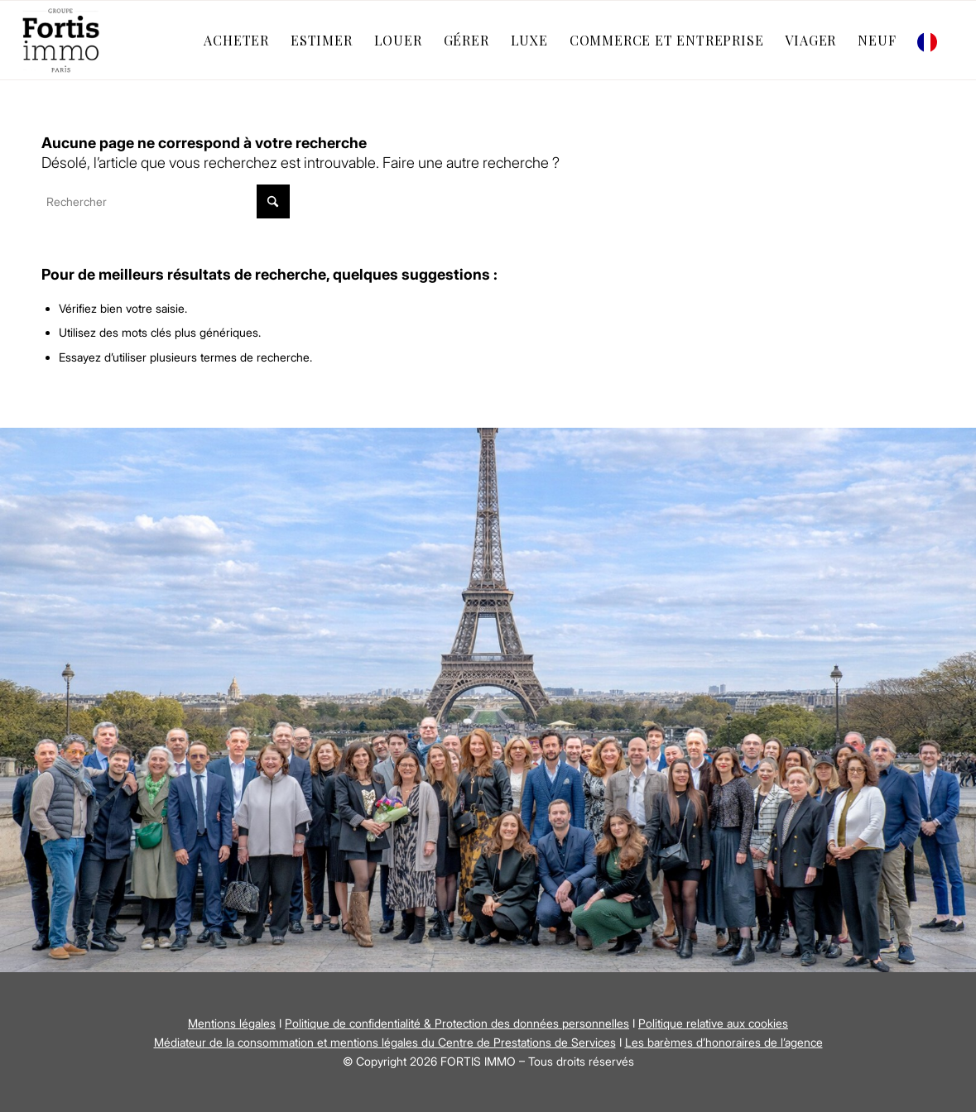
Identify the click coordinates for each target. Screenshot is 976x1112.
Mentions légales (232, 1023)
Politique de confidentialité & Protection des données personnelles (457, 1023)
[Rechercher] (165, 201)
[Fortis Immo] (62, 40)
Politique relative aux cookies (713, 1023)
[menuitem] (236, 40)
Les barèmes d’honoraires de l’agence (724, 1042)
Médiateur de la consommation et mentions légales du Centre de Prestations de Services (385, 1042)
